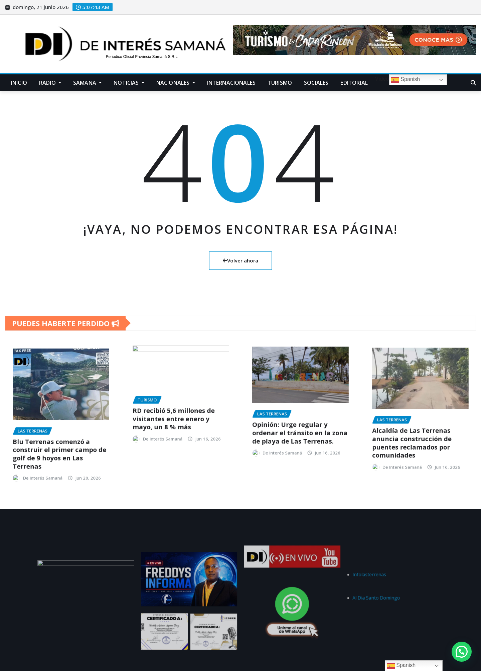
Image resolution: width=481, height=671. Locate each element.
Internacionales (231, 82)
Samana (87, 82)
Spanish (405, 80)
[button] (462, 652)
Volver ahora (240, 260)
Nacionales (175, 82)
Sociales (316, 82)
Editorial (353, 82)
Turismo (280, 82)
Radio (50, 82)
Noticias (129, 82)
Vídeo (381, 78)
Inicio (19, 82)
